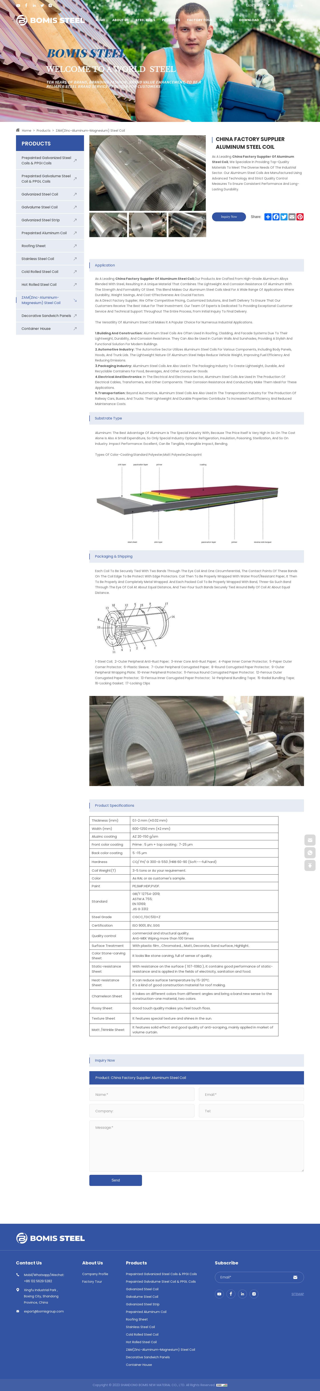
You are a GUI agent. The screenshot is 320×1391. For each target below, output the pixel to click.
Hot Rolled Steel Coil (141, 1342)
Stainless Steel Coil (140, 1327)
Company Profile (95, 1274)
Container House (139, 1365)
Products (171, 20)
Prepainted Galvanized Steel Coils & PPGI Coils (161, 1274)
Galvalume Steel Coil (142, 1296)
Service (225, 20)
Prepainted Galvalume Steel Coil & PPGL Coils (161, 1281)
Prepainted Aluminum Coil (146, 1312)
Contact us (293, 20)
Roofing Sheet (137, 1319)
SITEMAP (298, 1294)
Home (100, 20)
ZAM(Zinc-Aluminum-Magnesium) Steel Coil (90, 130)
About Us (120, 20)
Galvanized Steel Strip (143, 1304)
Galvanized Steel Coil (142, 1289)
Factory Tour (199, 20)
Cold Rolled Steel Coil (142, 1334)
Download (249, 20)
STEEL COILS (145, 20)
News (271, 20)
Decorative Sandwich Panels (148, 1357)
